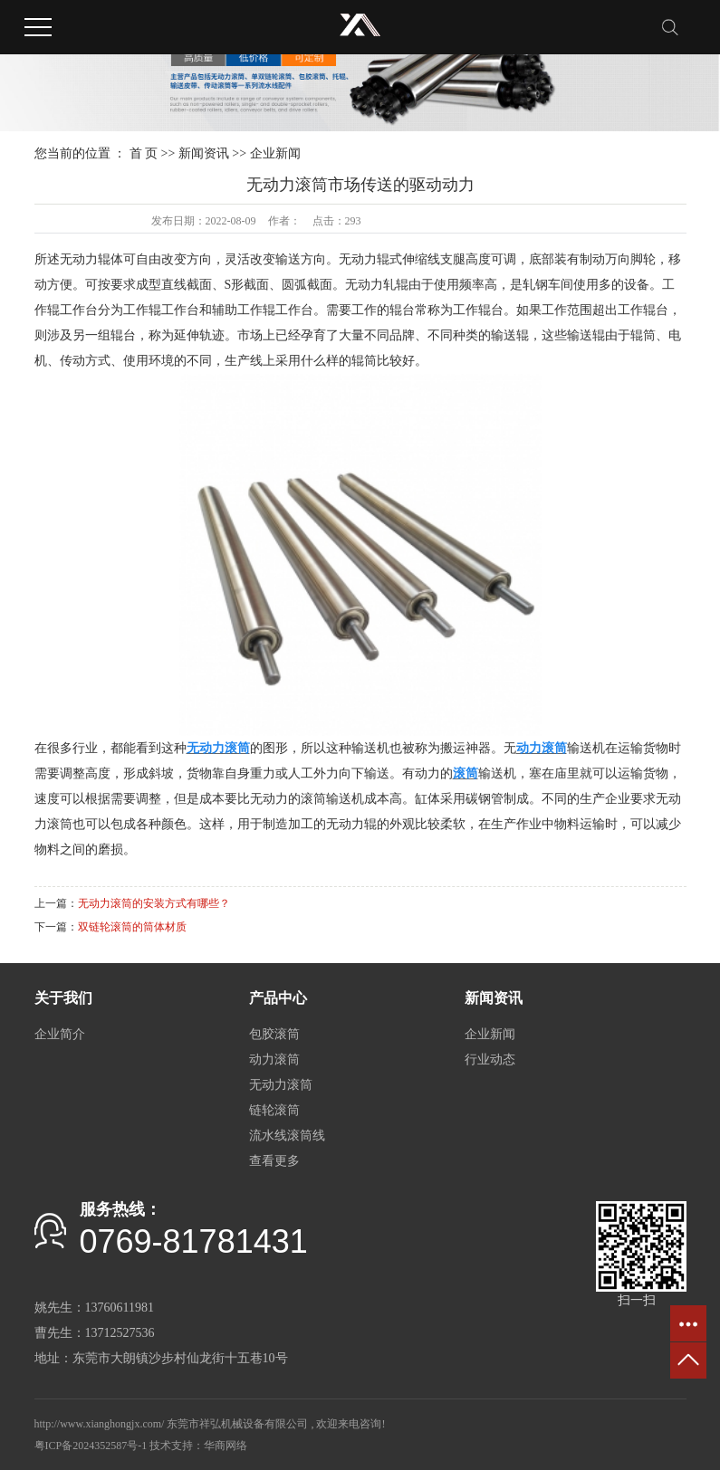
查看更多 (274, 1161)
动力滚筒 (274, 1059)
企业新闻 (275, 153)
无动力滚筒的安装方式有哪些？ (154, 903)
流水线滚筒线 (287, 1135)
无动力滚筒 (280, 1085)
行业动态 (490, 1059)
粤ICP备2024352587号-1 (91, 1445)
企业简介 (59, 1034)
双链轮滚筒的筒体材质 (132, 927)
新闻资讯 (203, 153)
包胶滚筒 (274, 1034)
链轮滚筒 (274, 1110)
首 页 (144, 153)
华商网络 (225, 1445)
